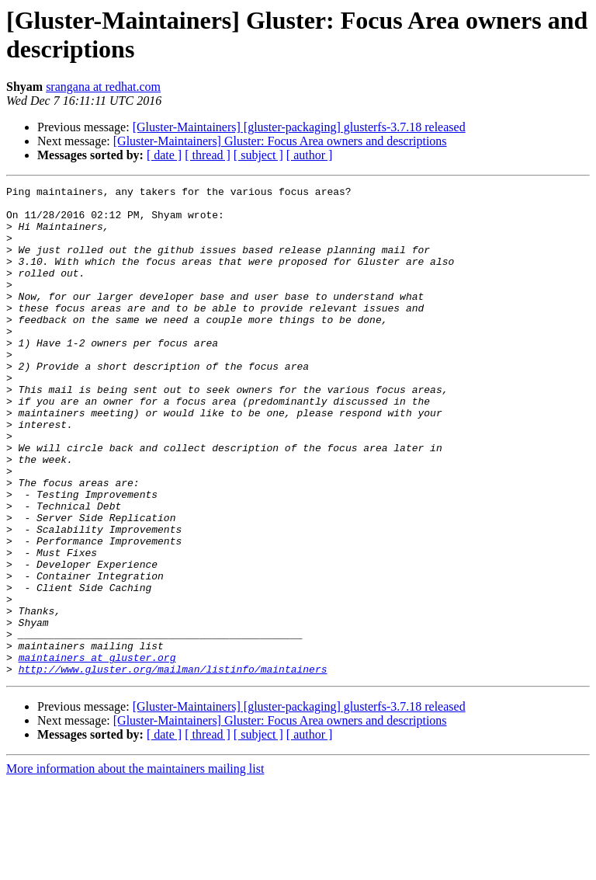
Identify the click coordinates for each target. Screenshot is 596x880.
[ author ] (309, 155)
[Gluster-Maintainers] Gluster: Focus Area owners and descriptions (280, 141)
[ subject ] (258, 155)
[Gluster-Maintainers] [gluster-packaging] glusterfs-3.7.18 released (299, 127)
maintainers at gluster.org (97, 753)
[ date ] (164, 155)
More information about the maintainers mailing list (135, 866)
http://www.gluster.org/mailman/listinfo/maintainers (173, 767)
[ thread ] (207, 155)
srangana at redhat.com (103, 86)
